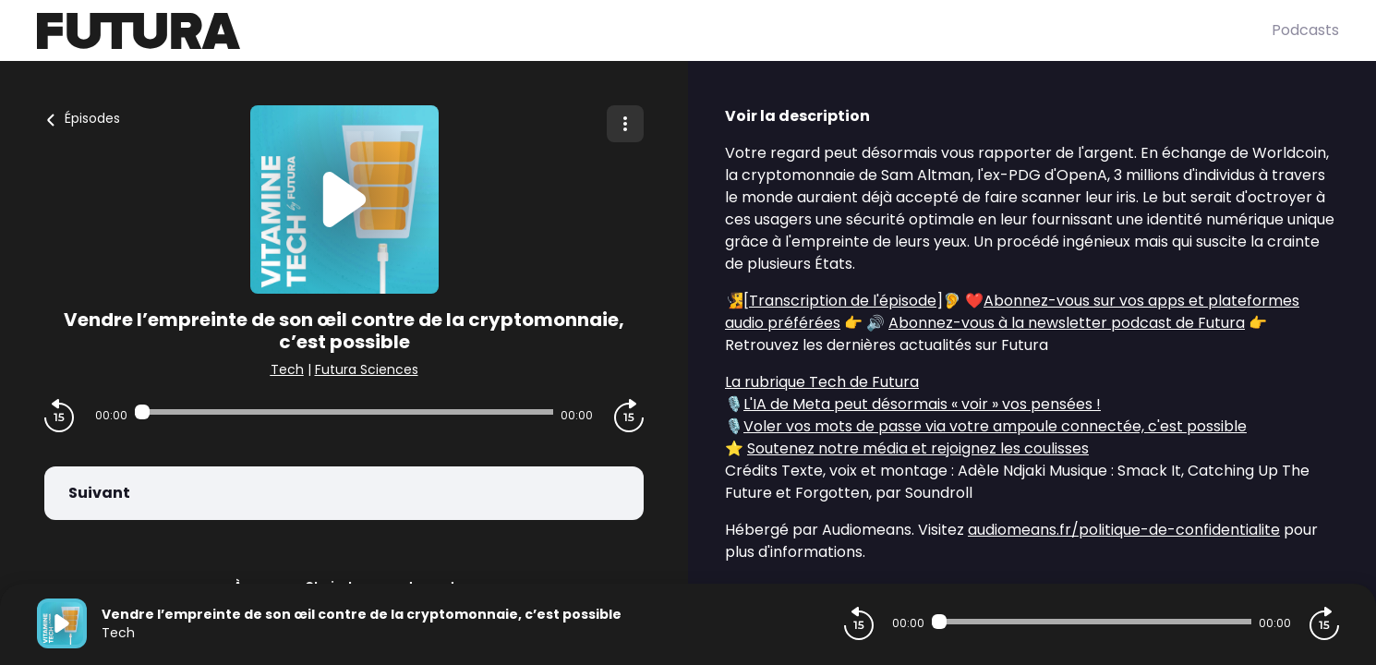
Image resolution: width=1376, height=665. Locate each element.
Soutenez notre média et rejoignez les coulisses (918, 448)
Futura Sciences (366, 369)
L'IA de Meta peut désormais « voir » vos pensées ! (922, 404)
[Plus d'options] (625, 123)
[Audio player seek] (344, 411)
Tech (287, 369)
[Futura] (654, 31)
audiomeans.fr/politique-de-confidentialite (1124, 529)
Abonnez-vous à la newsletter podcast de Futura (1066, 322)
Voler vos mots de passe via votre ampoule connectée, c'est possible (995, 426)
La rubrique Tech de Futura (822, 382)
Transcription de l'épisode (842, 300)
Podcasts (1305, 30)
